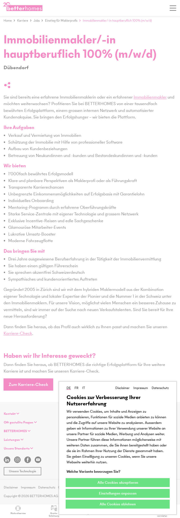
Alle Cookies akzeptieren (118, 482)
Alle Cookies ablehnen (118, 504)
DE (69, 388)
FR (77, 388)
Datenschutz (160, 388)
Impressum (140, 388)
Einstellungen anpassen (117, 493)
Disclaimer (122, 388)
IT (83, 388)
